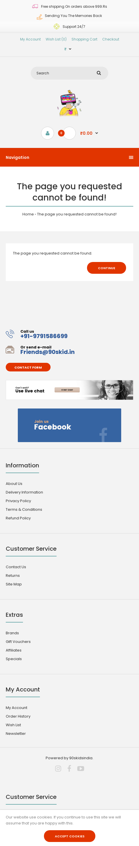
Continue (106, 268)
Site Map (14, 584)
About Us (14, 483)
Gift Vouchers (18, 641)
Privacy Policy (18, 501)
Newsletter (16, 733)
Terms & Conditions (24, 509)
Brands (12, 633)
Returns (13, 575)
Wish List (13, 725)
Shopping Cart (84, 39)
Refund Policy (18, 518)
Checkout (110, 39)
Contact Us (16, 567)
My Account (30, 39)
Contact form (28, 367)
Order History (18, 716)
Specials (14, 659)
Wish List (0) (56, 39)
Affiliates (14, 650)
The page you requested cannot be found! (77, 214)
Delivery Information (24, 492)
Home (28, 214)
